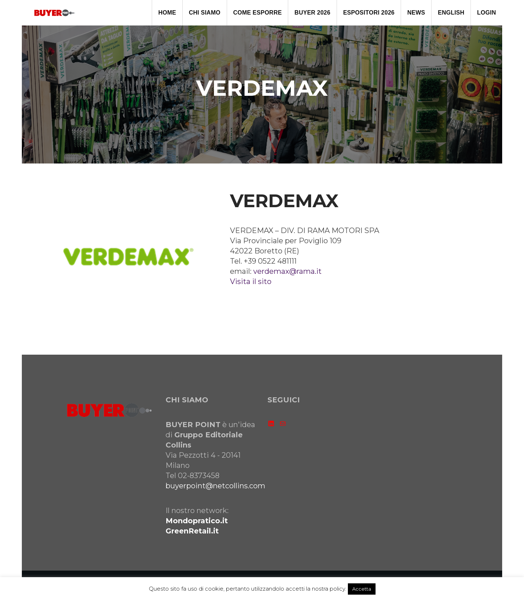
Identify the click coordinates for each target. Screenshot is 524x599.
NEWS (416, 12)
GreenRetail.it (192, 531)
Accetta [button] (361, 589)
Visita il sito (250, 281)
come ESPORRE (257, 12)
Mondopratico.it (197, 520)
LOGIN (486, 12)
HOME (167, 12)
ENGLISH (451, 12)
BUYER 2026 (312, 12)
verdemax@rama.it (287, 271)
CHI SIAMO (205, 12)
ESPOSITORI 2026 (368, 12)
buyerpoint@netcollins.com (215, 485)
